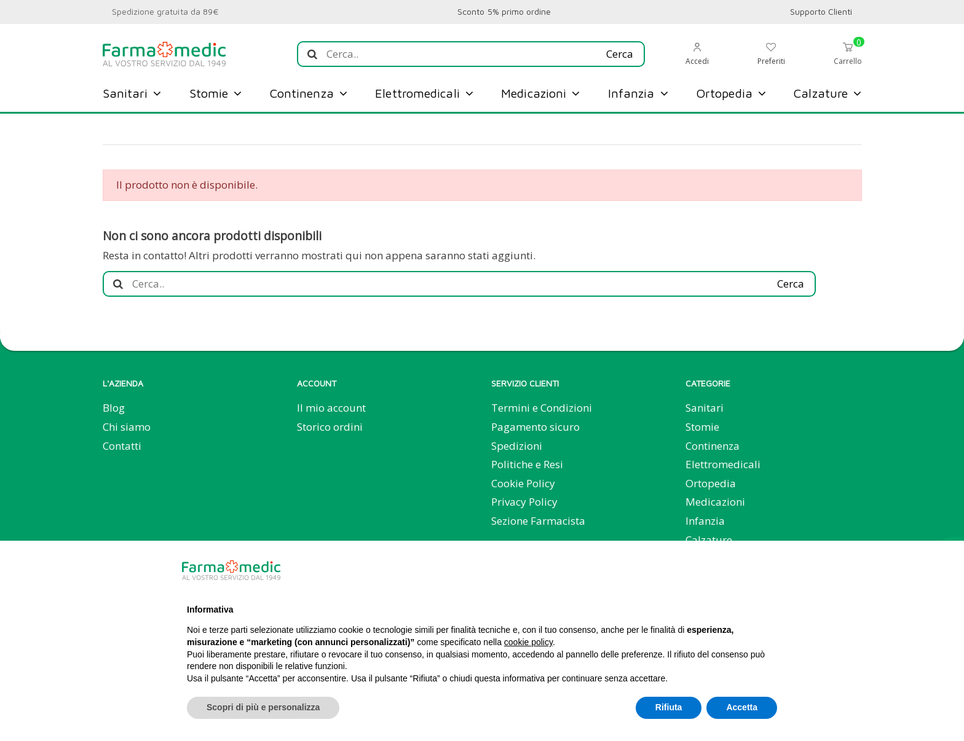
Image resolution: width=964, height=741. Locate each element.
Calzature (708, 540)
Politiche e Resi (527, 464)
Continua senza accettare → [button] (716, 569)
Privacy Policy (524, 502)
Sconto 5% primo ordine (504, 11)
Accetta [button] (741, 707)
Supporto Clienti (821, 11)
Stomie (702, 427)
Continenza (712, 446)
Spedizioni (516, 446)
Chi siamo (127, 427)
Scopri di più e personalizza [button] (263, 707)
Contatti (122, 446)
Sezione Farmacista (538, 521)
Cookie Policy (523, 483)
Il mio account (331, 408)
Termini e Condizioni (541, 408)
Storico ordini (330, 427)
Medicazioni (715, 502)
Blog (114, 408)
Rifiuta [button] (668, 707)
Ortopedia (710, 483)
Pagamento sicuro (535, 427)
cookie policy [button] (528, 642)
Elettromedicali (723, 464)
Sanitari (704, 408)
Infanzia (705, 521)
